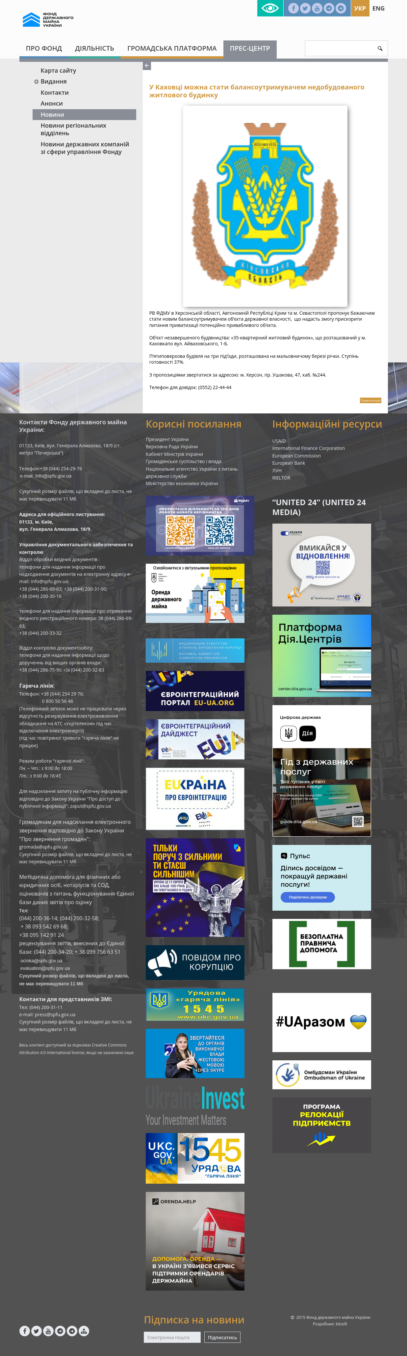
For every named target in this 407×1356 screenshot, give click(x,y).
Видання (50, 81)
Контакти (55, 92)
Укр (360, 8)
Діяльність (94, 48)
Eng (378, 8)
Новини (52, 114)
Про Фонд (44, 48)
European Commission (296, 456)
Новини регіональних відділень (74, 129)
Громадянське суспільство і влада (183, 461)
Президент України (167, 439)
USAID (279, 441)
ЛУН (277, 470)
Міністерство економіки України (182, 483)
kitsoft (341, 1324)
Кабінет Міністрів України (174, 454)
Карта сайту (58, 70)
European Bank (288, 463)
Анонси (52, 103)
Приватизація (370, 400)
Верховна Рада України (172, 446)
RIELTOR (281, 478)
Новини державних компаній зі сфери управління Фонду (85, 148)
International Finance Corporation (308, 448)
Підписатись (222, 1337)
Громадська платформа (172, 48)
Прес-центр (250, 48)
